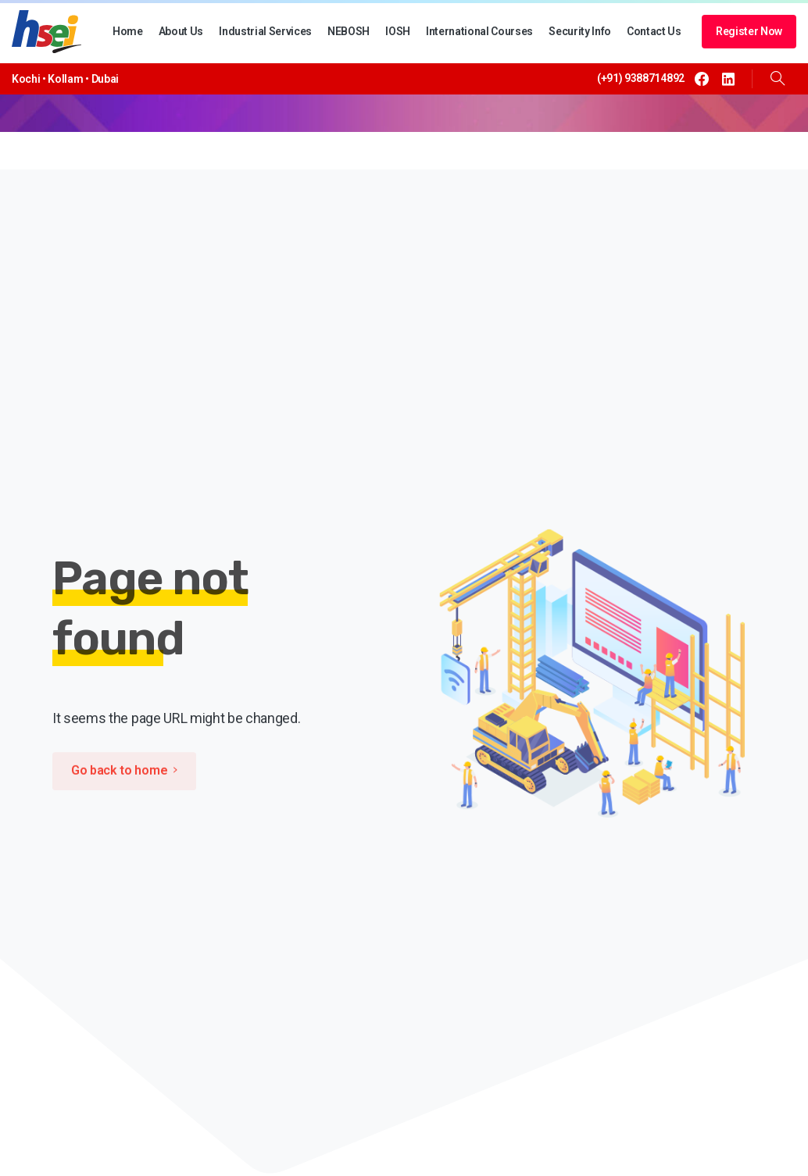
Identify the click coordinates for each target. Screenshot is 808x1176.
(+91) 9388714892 (641, 78)
